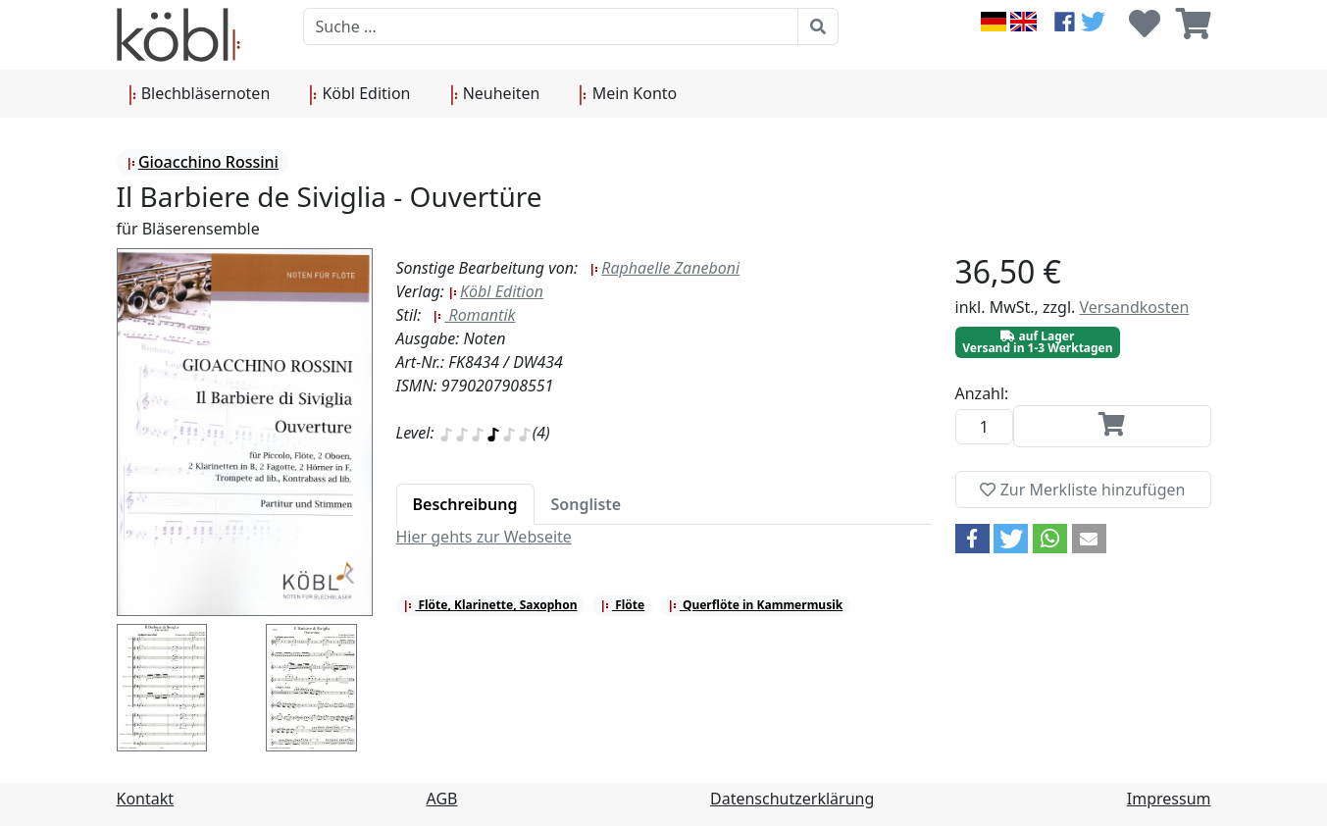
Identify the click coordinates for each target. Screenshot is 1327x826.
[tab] (465, 504)
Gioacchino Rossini (203, 162)
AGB (442, 798)
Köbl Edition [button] (359, 94)
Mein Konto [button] (628, 94)
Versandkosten (1134, 307)
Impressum (1169, 798)
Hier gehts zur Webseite (484, 536)
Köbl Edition (495, 291)
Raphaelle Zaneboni (664, 268)
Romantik (474, 315)
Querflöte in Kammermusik (755, 604)
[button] (972, 538)
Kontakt (146, 798)
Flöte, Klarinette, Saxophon (490, 604)
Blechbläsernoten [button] (199, 94)
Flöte (622, 604)
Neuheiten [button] (495, 94)
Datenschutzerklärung (792, 798)
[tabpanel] (664, 536)
